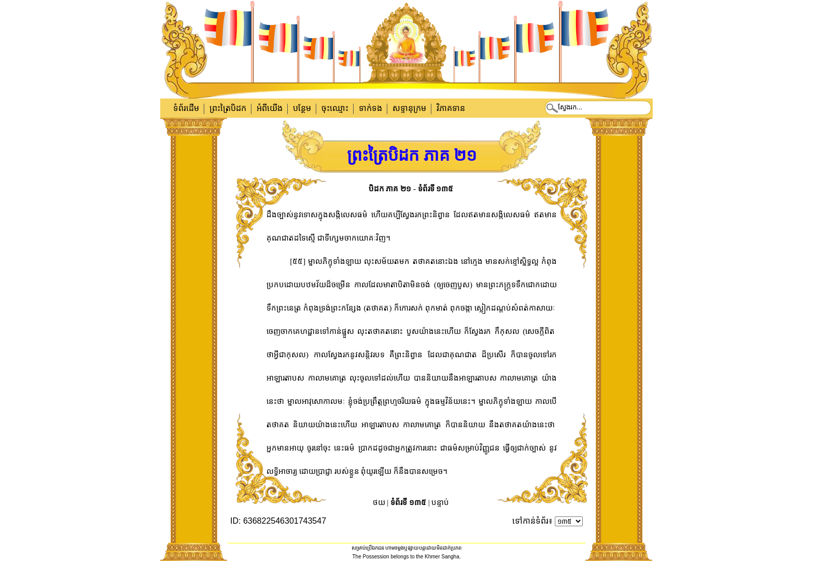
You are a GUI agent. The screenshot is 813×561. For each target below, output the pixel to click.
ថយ (379, 502)
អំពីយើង (270, 108)
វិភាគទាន (451, 108)
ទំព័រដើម (186, 108)
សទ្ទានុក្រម (409, 108)
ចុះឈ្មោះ (334, 108)
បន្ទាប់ (440, 502)
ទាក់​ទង (370, 108)
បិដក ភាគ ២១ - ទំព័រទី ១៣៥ (411, 189)
